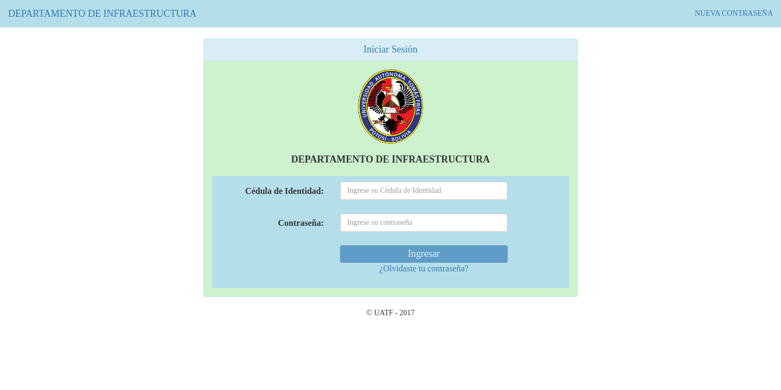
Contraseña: (301, 222)
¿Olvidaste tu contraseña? (423, 268)
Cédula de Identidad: (284, 191)
